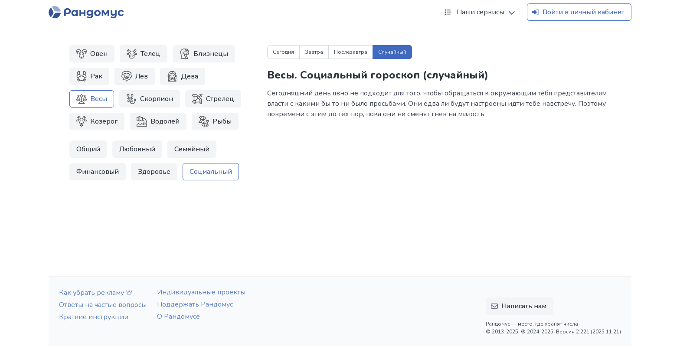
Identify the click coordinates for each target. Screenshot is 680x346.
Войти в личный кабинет (577, 12)
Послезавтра (350, 52)
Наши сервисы (473, 12)
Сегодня (283, 52)
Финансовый (97, 171)
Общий (88, 149)
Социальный (211, 171)
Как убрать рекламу (96, 292)
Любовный (137, 149)
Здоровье (154, 171)
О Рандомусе (178, 316)
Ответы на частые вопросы (103, 305)
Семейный (191, 149)
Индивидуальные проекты (201, 292)
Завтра (314, 52)
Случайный (392, 52)
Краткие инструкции (93, 317)
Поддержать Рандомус (195, 304)
